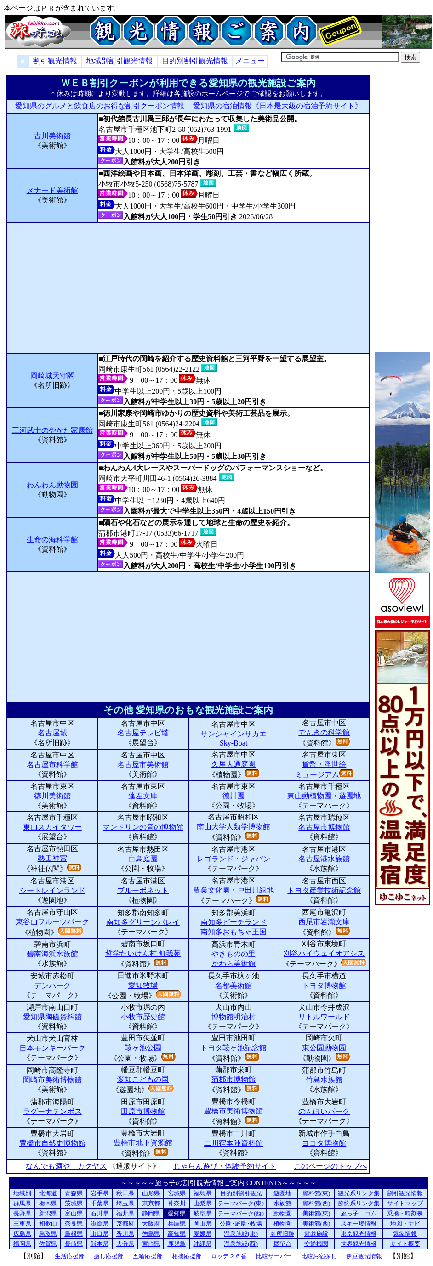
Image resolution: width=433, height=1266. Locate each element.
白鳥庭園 (143, 859)
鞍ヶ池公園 (143, 1047)
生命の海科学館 (52, 539)
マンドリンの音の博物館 (143, 827)
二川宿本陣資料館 (233, 1143)
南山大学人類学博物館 (233, 827)
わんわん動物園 (52, 485)
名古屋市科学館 (52, 765)
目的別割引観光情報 (195, 61)
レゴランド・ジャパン (233, 859)
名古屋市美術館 (143, 765)
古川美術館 (52, 136)
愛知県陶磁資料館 (52, 1017)
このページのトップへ (330, 1166)
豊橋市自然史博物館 (52, 1143)
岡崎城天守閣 (52, 375)
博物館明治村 (233, 1017)
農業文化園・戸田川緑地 (233, 890)
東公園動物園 (324, 1047)
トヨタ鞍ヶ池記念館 (233, 1047)
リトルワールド (324, 1017)
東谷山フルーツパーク (52, 922)
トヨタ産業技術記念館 (324, 890)
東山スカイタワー (52, 827)
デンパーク (52, 985)
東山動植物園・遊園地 (324, 796)
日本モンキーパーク (52, 1048)
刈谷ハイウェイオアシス (324, 953)
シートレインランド (52, 890)
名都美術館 (233, 985)
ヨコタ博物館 (324, 1143)
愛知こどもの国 (143, 1079)
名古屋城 (52, 733)
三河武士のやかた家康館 (52, 430)
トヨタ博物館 (324, 985)
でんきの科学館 (324, 732)
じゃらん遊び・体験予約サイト (224, 1166)
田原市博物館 (143, 1111)
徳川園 (233, 796)
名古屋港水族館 (324, 859)
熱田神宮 (52, 858)
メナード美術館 (52, 190)
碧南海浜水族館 (52, 954)
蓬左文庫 (143, 796)
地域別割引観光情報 (119, 61)
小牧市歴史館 (143, 1017)
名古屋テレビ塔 (143, 733)
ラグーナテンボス (52, 1111)
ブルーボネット (143, 890)
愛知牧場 (143, 985)
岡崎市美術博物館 (52, 1080)
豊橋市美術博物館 (233, 1111)
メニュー (250, 61)
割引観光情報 (55, 61)
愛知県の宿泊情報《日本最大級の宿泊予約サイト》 (277, 106)
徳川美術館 (52, 796)
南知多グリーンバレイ (143, 922)
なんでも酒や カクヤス (66, 1166)
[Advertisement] (188, 288)
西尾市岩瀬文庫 (324, 922)
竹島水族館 (324, 1080)
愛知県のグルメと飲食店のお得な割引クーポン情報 (99, 106)
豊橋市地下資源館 (143, 1143)
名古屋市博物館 (324, 827)
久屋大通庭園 (233, 764)
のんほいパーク (324, 1111)
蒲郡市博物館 (233, 1079)
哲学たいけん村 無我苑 (143, 953)
